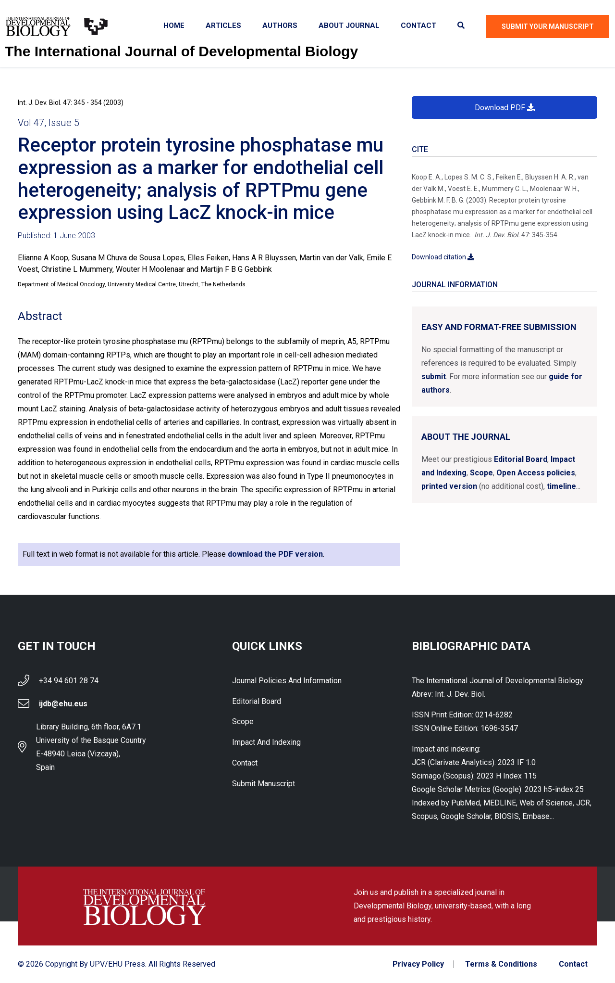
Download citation (443, 257)
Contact (418, 25)
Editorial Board (520, 459)
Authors (279, 25)
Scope (481, 472)
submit (433, 376)
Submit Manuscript (263, 784)
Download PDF (505, 107)
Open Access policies (535, 472)
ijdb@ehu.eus (63, 703)
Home (173, 25)
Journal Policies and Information (287, 680)
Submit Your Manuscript (548, 26)
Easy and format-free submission (499, 327)
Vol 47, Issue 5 (48, 122)
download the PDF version (275, 554)
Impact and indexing (266, 742)
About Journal (349, 25)
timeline (561, 486)
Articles (223, 25)
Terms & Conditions (501, 964)
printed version (449, 486)
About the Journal (465, 437)
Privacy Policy (417, 964)
